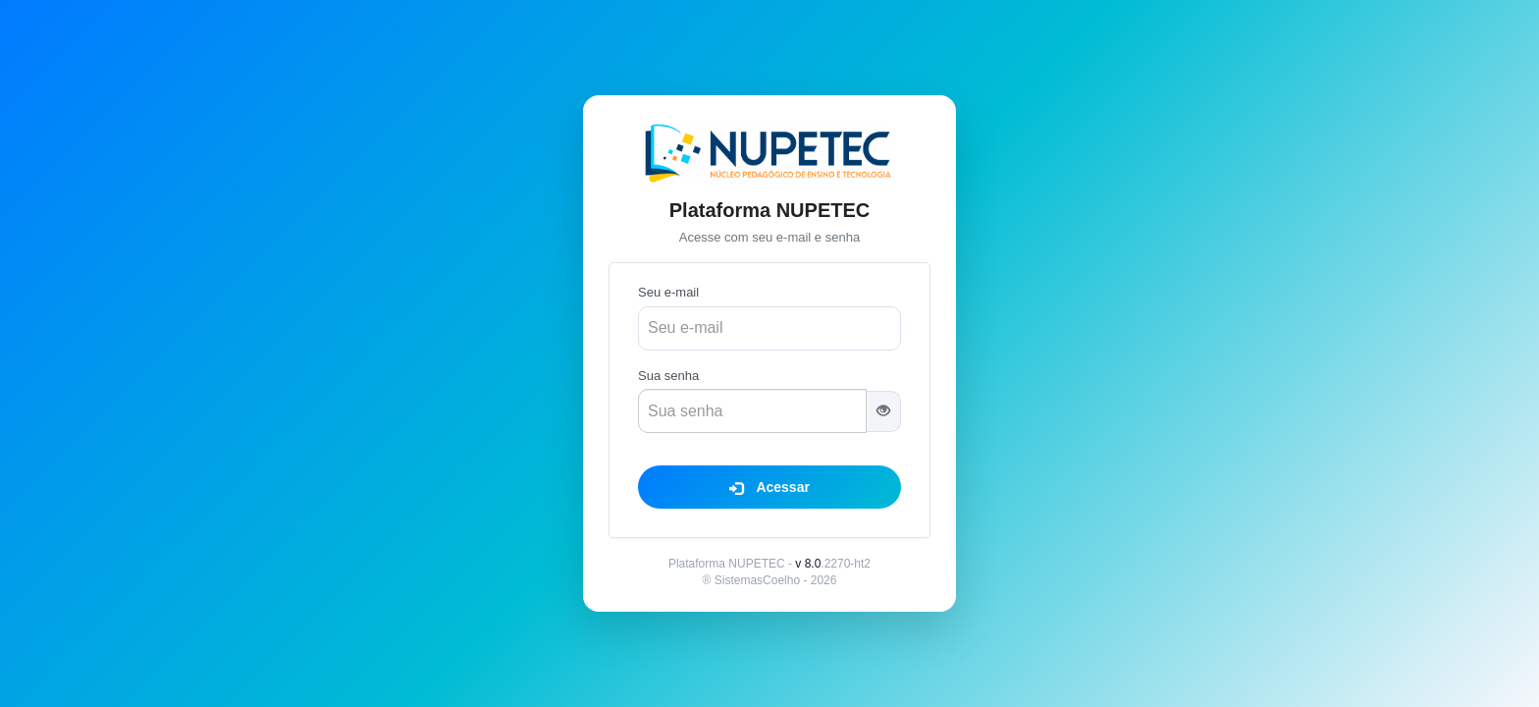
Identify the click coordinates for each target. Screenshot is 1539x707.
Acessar (769, 487)
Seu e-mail (668, 292)
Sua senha (668, 375)
